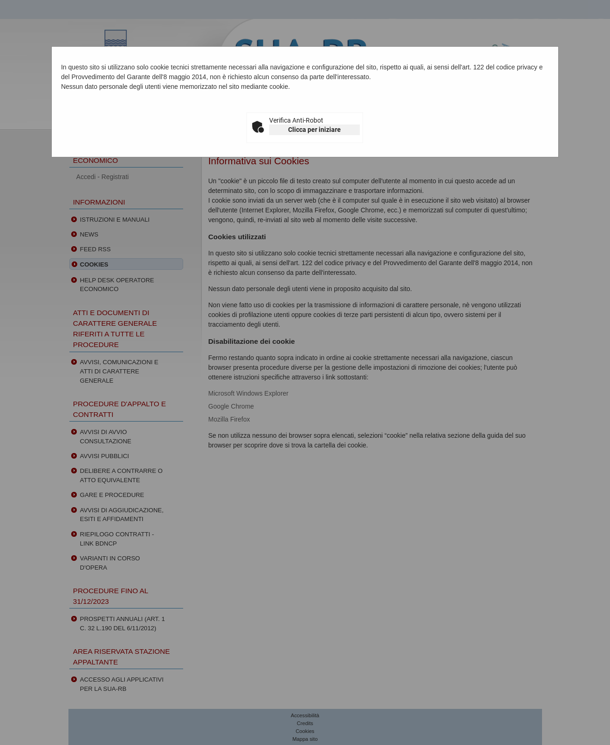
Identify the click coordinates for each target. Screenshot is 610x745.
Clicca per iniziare (314, 129)
